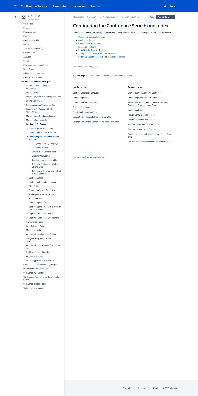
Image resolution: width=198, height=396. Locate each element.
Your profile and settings (33, 48)
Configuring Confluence (36, 124)
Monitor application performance (40, 260)
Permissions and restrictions (35, 65)
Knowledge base (79, 6)
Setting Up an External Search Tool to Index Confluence (101, 57)
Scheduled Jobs (35, 198)
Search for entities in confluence (141, 129)
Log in (172, 6)
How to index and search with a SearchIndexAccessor (150, 142)
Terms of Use (143, 388)
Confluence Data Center (33, 273)
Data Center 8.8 (166, 17)
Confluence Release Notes (34, 284)
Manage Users (32, 93)
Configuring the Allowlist (39, 203)
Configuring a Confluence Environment (42, 218)
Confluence (86, 157)
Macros (26, 44)
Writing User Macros (34, 101)
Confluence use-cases (32, 77)
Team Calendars (30, 69)
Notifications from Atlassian (38, 252)
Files (25, 36)
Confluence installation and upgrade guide (41, 264)
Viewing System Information (41, 128)
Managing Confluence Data (37, 120)
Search (165, 6)
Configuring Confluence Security (39, 214)
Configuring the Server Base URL (42, 132)
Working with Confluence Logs (42, 194)
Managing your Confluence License (41, 116)
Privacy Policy (128, 388)
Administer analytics (34, 256)
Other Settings (35, 186)
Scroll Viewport (99, 157)
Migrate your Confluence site (35, 269)
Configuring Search (40, 148)
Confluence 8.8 (34, 16)
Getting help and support (33, 288)
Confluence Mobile (31, 40)
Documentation (59, 6)
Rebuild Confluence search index (142, 115)
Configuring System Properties (42, 190)
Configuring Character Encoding (42, 182)
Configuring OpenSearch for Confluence (144, 93)
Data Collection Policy (35, 226)
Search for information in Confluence (143, 124)
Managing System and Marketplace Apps (43, 97)
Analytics (27, 57)
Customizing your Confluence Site (40, 105)
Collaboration (29, 53)
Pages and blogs (30, 32)
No (97, 76)
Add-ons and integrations (34, 73)
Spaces (26, 28)
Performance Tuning (34, 222)
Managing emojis (33, 230)
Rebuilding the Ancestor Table (44, 160)
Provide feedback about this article (117, 76)
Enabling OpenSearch (41, 156)
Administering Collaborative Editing (41, 234)
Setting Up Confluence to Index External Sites (97, 53)
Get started (28, 24)
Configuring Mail (36, 178)
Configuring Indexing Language (45, 143)
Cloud (151, 17)
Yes (91, 76)
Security (155, 388)
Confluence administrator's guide (37, 81)
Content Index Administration (44, 152)
